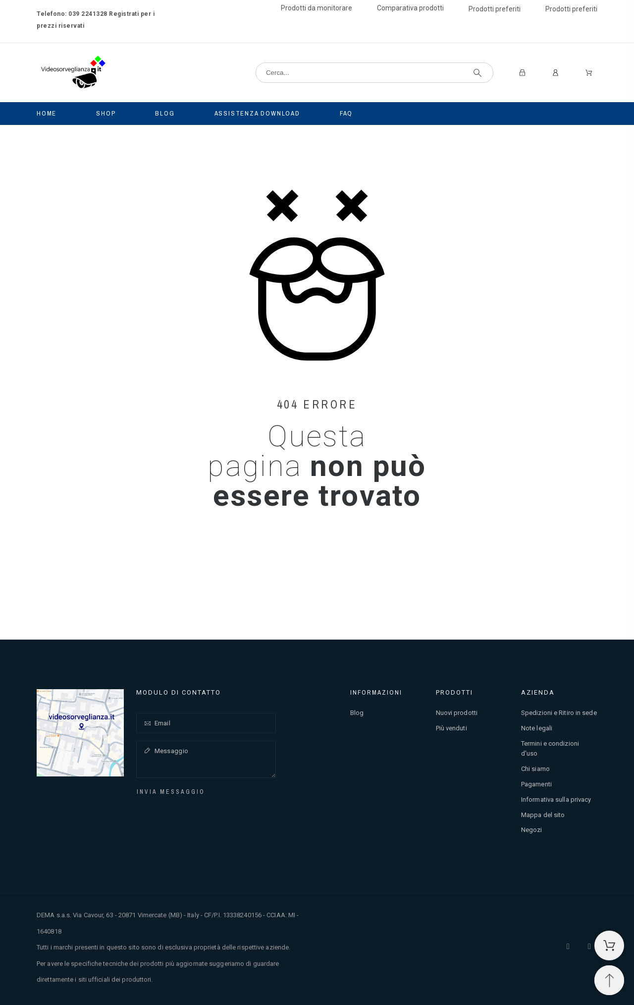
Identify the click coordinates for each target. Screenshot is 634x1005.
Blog (357, 712)
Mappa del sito (543, 815)
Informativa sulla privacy (556, 799)
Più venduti (451, 728)
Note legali (536, 728)
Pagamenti (536, 784)
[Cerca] (374, 72)
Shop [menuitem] (105, 113)
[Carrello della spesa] (609, 945)
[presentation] (209, 816)
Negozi (531, 829)
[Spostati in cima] (609, 980)
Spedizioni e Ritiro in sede (559, 712)
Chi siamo (535, 768)
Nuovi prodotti (456, 712)
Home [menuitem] (46, 113)
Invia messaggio (171, 792)
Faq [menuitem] (346, 113)
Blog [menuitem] (164, 113)
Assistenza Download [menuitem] (257, 113)
